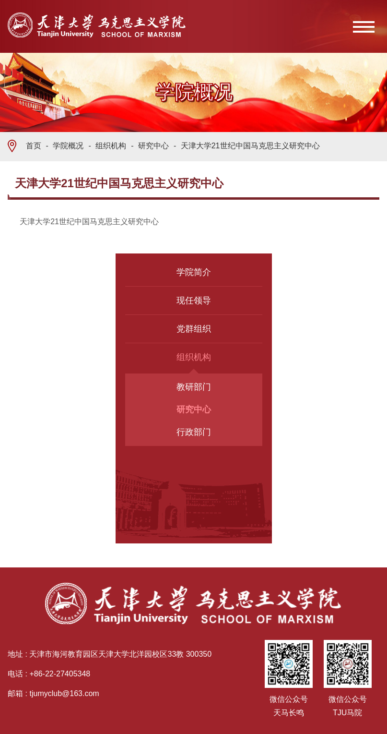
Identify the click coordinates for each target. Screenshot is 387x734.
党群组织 (193, 329)
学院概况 (68, 146)
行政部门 (193, 432)
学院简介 (193, 272)
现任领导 (193, 300)
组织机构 (110, 146)
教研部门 (193, 387)
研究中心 (153, 146)
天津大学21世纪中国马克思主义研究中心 (250, 146)
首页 (33, 146)
